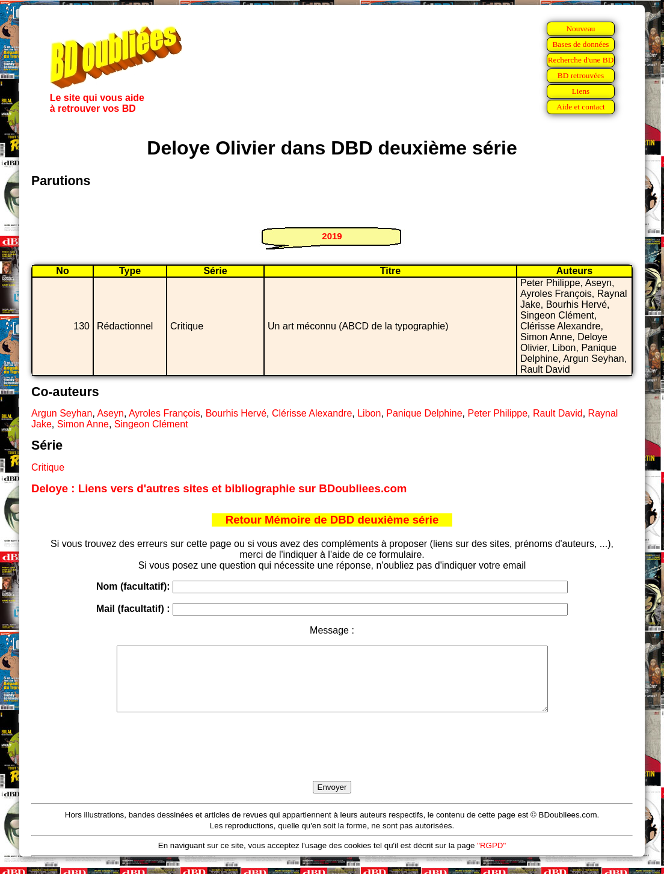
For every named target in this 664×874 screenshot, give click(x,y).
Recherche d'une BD (581, 59)
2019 (332, 236)
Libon (369, 413)
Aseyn (110, 413)
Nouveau (580, 28)
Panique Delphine (424, 413)
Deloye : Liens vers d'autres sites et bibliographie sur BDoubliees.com (219, 488)
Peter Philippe (497, 413)
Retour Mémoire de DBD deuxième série (332, 519)
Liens (581, 91)
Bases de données (580, 44)
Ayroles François (164, 413)
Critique (47, 467)
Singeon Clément (151, 424)
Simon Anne (83, 424)
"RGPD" (491, 858)
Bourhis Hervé (236, 413)
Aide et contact (580, 106)
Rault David (558, 413)
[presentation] (332, 760)
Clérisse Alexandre (312, 413)
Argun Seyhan (61, 413)
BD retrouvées (581, 75)
